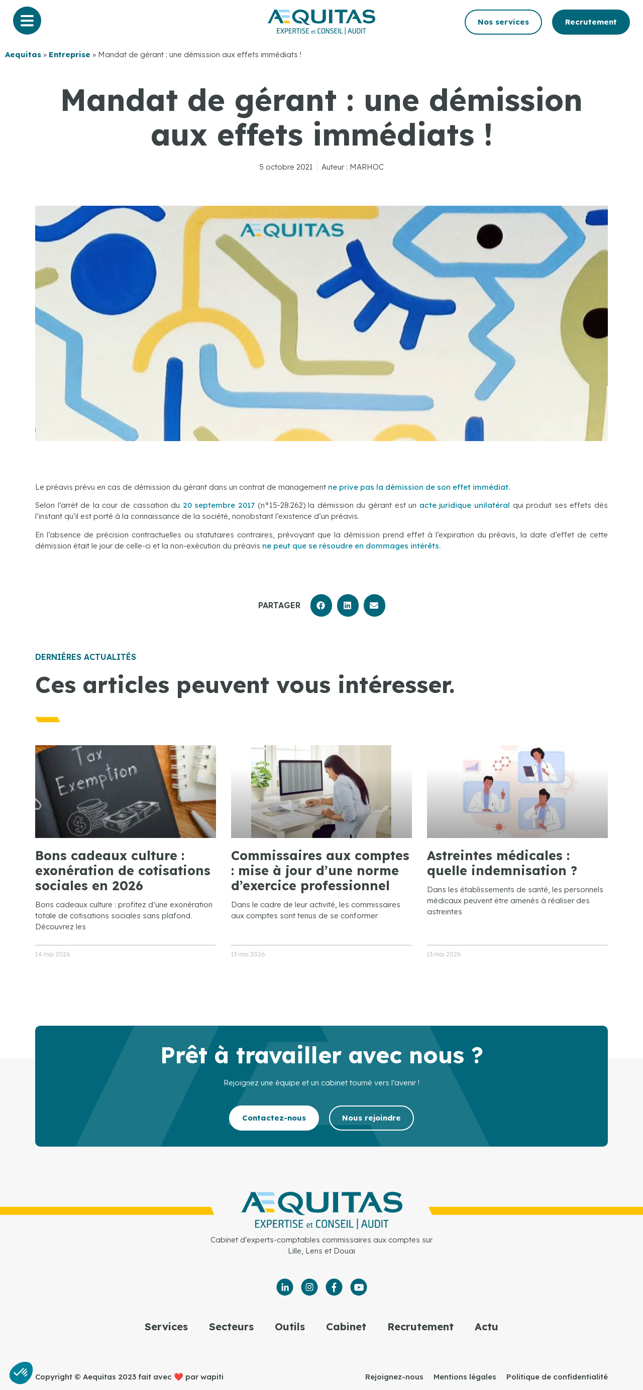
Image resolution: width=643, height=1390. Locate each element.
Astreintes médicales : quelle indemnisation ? (502, 863)
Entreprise (69, 54)
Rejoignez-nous (394, 1376)
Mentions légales (465, 1376)
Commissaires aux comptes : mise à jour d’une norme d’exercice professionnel (320, 870)
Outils (290, 1326)
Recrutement (420, 1326)
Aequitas (23, 54)
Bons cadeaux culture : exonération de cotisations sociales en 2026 (122, 870)
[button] (321, 605)
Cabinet (346, 1326)
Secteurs (231, 1326)
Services (166, 1326)
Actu (486, 1326)
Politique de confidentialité (557, 1376)
